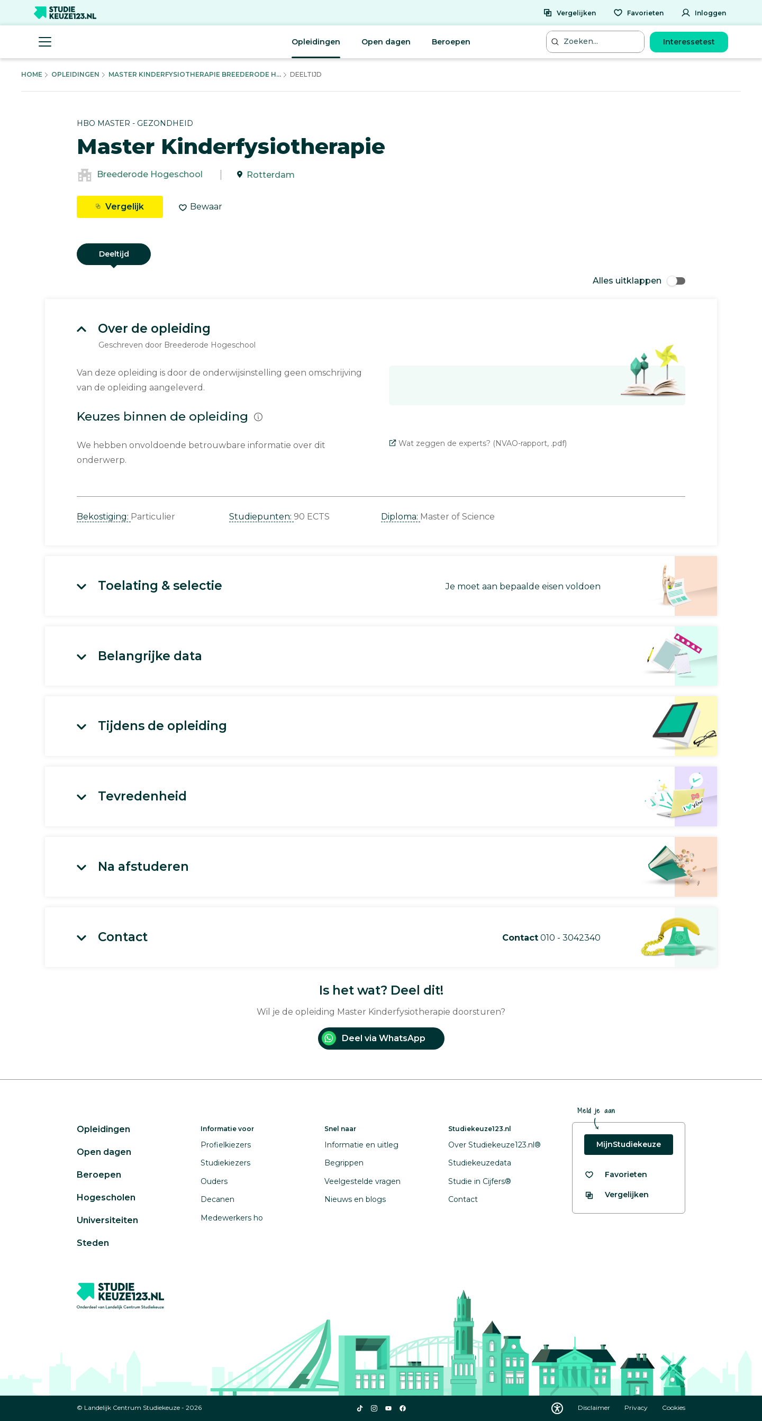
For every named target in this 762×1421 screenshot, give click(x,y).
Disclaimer (595, 1407)
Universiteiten (107, 1220)
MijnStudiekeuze (628, 1144)
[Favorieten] (638, 13)
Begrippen (344, 1163)
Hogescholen (106, 1197)
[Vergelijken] (569, 13)
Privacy (636, 1407)
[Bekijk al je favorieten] (615, 1174)
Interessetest (689, 42)
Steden (93, 1243)
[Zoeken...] (596, 41)
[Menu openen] (45, 42)
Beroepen (451, 42)
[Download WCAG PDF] (557, 1408)
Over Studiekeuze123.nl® (494, 1145)
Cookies (673, 1407)
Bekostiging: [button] (104, 517)
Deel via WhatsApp (373, 1038)
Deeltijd (114, 254)
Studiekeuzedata (479, 1163)
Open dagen (386, 42)
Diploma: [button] (400, 517)
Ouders (214, 1181)
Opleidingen (316, 42)
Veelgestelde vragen (362, 1181)
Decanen (217, 1199)
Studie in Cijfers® (479, 1181)
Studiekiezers (225, 1163)
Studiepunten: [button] (261, 517)
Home (31, 74)
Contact (463, 1199)
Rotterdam (271, 175)
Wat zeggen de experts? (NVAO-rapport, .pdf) (478, 443)
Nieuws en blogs (355, 1199)
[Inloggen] (703, 13)
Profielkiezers (226, 1145)
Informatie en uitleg (361, 1145)
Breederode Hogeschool (150, 175)
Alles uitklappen (639, 281)
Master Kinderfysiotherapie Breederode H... (194, 74)
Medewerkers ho (232, 1218)
